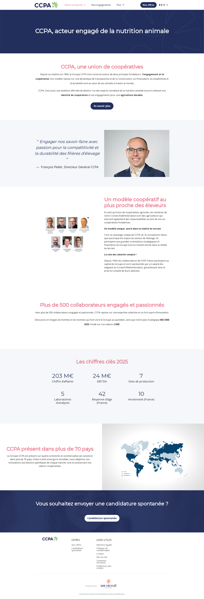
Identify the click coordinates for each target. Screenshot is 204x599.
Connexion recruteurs (101, 561)
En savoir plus (102, 106)
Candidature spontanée (102, 518)
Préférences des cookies (103, 567)
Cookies (100, 553)
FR (163, 4)
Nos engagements (101, 4)
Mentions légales (104, 545)
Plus (120, 4)
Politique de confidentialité (103, 549)
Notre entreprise (75, 4)
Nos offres (148, 4)
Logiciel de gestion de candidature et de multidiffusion (102, 594)
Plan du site (101, 557)
